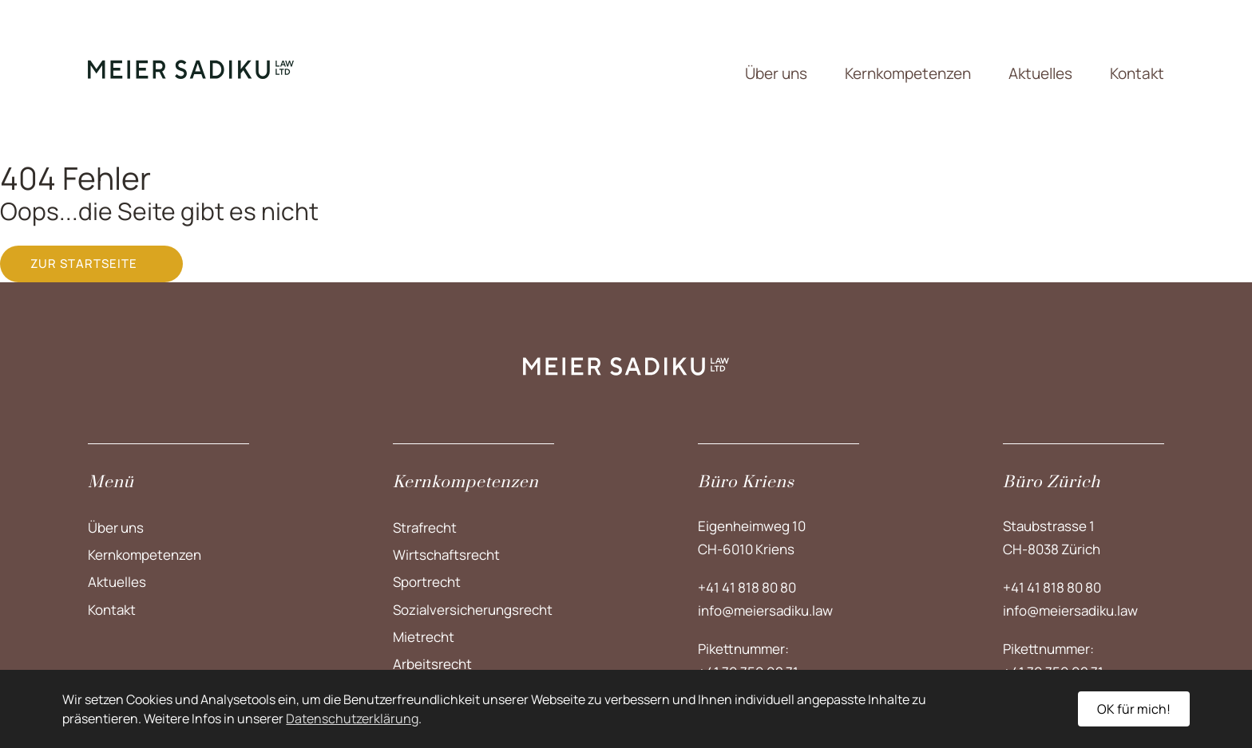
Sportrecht (427, 582)
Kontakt (1137, 73)
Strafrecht (425, 527)
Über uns (776, 73)
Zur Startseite (83, 263)
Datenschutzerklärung (352, 718)
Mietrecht (423, 637)
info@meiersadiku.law (765, 610)
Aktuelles (1040, 73)
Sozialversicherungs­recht (473, 609)
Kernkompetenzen (908, 73)
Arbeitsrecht (432, 664)
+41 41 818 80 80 (747, 587)
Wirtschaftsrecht (446, 554)
